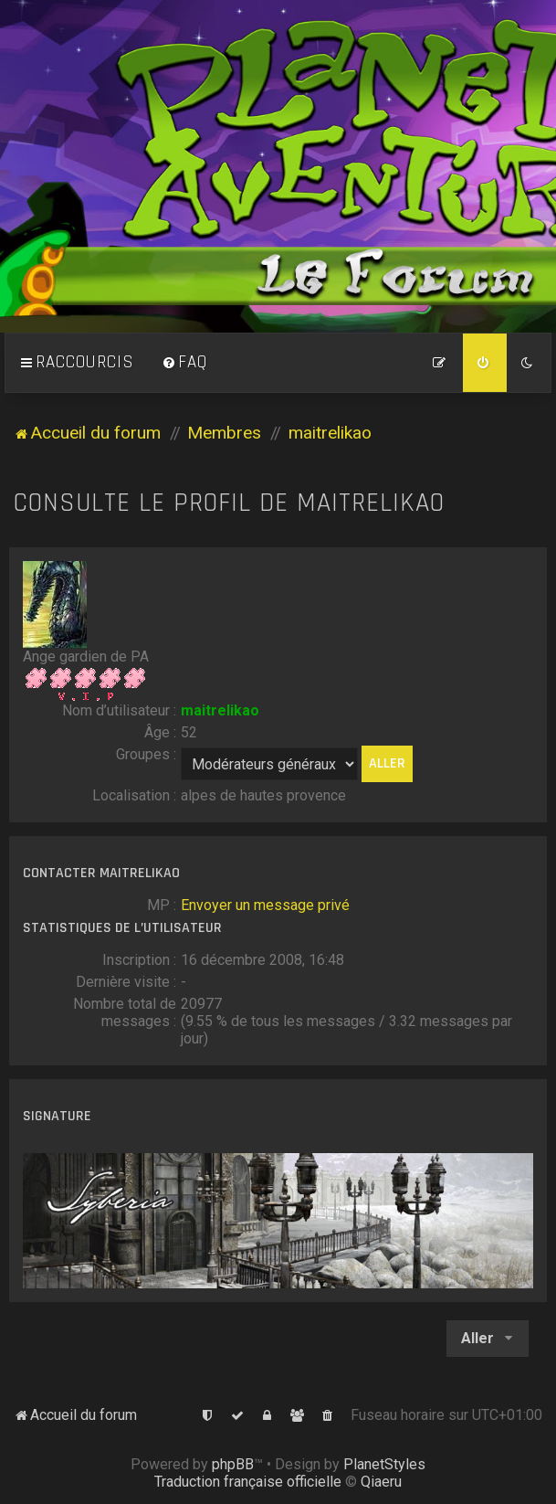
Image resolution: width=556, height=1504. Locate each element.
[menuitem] (184, 363)
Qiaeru (381, 1481)
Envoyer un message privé (265, 905)
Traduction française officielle (247, 1481)
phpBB (233, 1464)
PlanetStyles (384, 1464)
